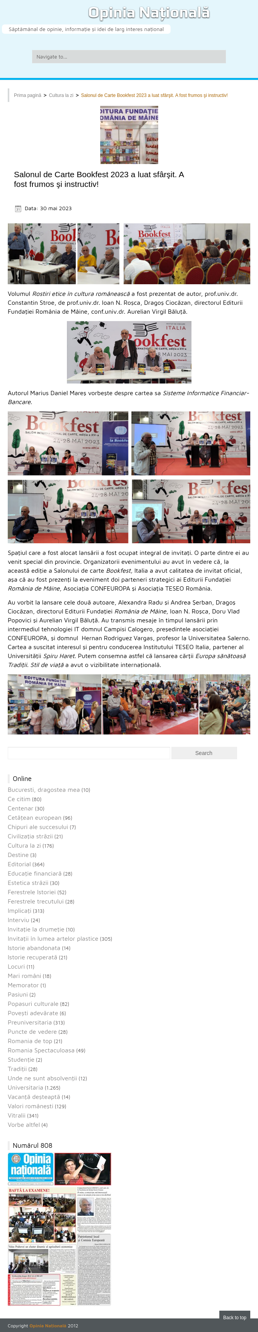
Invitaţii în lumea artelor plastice (53, 938)
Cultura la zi (61, 95)
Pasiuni (18, 994)
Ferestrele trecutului (36, 901)
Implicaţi (19, 910)
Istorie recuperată (32, 957)
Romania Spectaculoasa (41, 1050)
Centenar (20, 808)
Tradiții (17, 1068)
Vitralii (17, 1115)
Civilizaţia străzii (30, 836)
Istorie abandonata (34, 947)
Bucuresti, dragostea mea (44, 789)
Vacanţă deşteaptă (34, 1096)
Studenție (21, 1059)
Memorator (23, 984)
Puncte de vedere (32, 1031)
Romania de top (30, 1040)
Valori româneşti (30, 1105)
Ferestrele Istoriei (32, 891)
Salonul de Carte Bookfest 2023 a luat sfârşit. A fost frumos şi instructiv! (154, 95)
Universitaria (25, 1087)
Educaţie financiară (35, 873)
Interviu (18, 919)
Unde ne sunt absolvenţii (42, 1078)
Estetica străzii (28, 882)
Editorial (19, 863)
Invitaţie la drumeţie (36, 929)
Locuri (16, 966)
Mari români (24, 975)
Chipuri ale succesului (38, 826)
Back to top (234, 1317)
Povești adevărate (33, 1012)
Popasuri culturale (33, 1003)
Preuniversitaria (30, 1022)
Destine (18, 854)
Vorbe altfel (24, 1124)
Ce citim (19, 798)
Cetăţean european (35, 817)
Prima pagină (27, 95)
